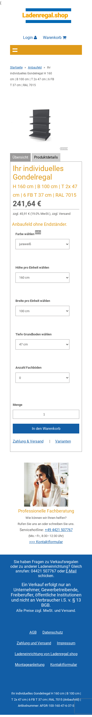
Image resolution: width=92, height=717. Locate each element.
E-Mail (71, 571)
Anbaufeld (35, 67)
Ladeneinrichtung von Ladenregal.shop (46, 654)
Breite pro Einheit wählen (32, 301)
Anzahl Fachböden (28, 367)
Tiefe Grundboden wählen (33, 334)
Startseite (16, 67)
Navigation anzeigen (15, 50)
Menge (17, 405)
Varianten (63, 441)
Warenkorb (54, 37)
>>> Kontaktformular (46, 542)
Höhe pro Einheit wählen (32, 267)
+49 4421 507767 (59, 530)
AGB (33, 632)
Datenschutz (52, 632)
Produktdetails (46, 157)
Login (30, 37)
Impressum (66, 643)
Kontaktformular (63, 664)
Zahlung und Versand (34, 643)
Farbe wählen (24, 234)
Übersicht (20, 157)
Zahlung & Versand (28, 441)
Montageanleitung (29, 664)
